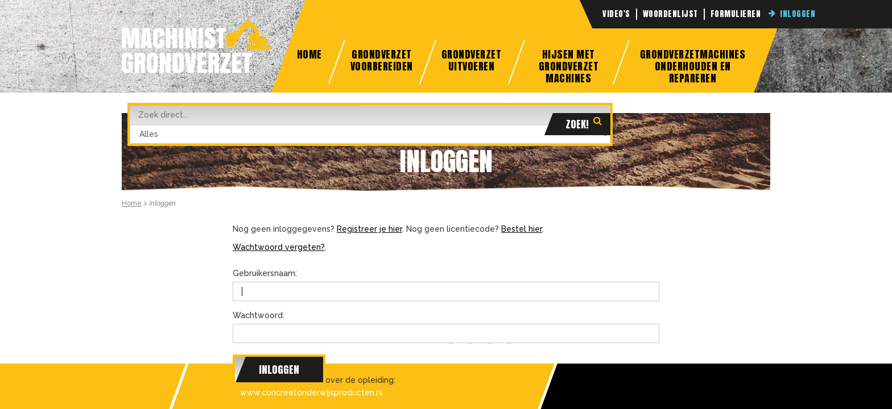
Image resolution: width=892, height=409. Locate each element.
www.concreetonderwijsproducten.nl (311, 392)
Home (308, 54)
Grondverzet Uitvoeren (471, 60)
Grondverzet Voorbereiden (381, 60)
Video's (616, 14)
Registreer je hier (369, 228)
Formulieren (736, 14)
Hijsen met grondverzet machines (568, 65)
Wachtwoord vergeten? (279, 247)
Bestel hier (521, 228)
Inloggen (797, 14)
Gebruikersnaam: (265, 273)
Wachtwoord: (258, 315)
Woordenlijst (670, 14)
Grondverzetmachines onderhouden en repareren (693, 65)
